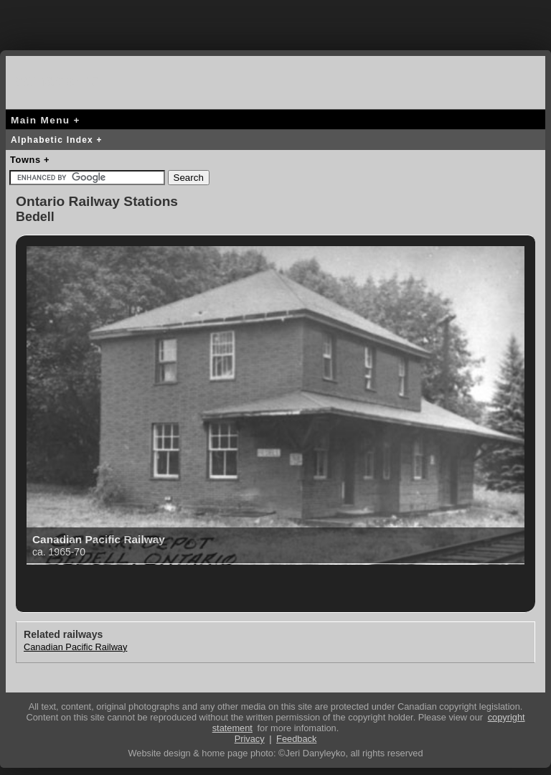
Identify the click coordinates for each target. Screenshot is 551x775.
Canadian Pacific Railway (75, 647)
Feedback (296, 738)
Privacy (250, 738)
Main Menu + (45, 120)
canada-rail (63, 80)
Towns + (30, 159)
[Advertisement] (275, 21)
